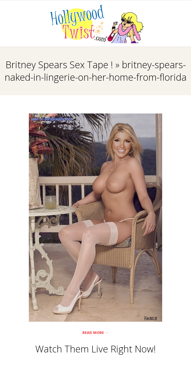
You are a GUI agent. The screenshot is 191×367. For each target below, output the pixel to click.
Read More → (95, 332)
